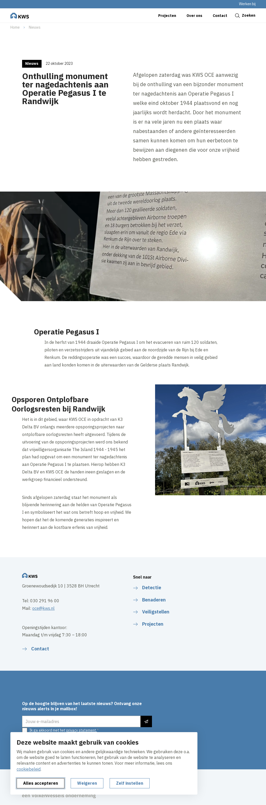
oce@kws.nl (43, 608)
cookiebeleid (29, 769)
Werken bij (247, 4)
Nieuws (35, 27)
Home (15, 27)
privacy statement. (81, 730)
